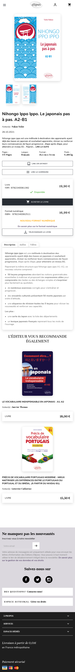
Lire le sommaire (38, 172)
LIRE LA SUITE (42, 147)
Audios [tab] (23, 245)
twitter (37, 579)
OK (35, 545)
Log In (55, 4)
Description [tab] (9, 245)
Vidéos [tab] (33, 245)
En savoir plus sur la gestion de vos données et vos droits (37, 559)
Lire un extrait (38, 163)
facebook (26, 579)
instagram (48, 579)
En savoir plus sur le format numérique (37, 226)
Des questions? (23, 591)
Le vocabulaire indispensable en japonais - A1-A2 (33, 401)
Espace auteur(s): (25, 601)
